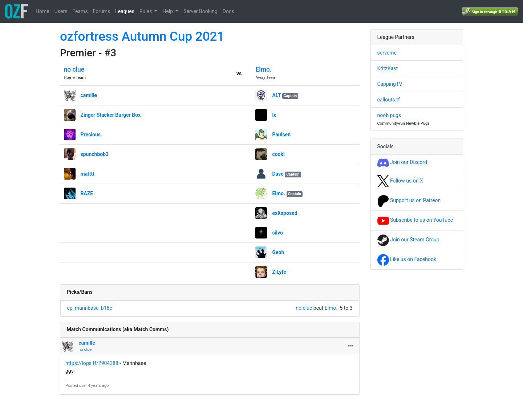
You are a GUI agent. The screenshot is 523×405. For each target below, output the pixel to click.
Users (61, 11)
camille (89, 95)
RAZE (87, 193)
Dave (277, 174)
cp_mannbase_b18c (89, 308)
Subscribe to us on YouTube (415, 220)
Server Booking (200, 11)
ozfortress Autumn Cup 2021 (142, 36)
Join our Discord (402, 162)
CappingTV (389, 84)
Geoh (278, 252)
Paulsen (281, 134)
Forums (101, 11)
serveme (387, 53)
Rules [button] (146, 11)
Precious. (91, 134)
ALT (276, 95)
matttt (88, 174)
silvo (277, 233)
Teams (80, 11)
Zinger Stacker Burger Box (111, 115)
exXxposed (284, 213)
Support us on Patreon (409, 200)
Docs (228, 11)
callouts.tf (388, 100)
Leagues (124, 11)
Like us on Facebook (407, 259)
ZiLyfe (279, 272)
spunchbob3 (95, 154)
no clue (74, 69)
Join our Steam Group (408, 239)
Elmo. (263, 69)
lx (274, 115)
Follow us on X (400, 181)
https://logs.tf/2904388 (91, 363)
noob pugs (389, 115)
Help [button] (168, 11)
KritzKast (387, 68)
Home (42, 11)
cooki (278, 154)
